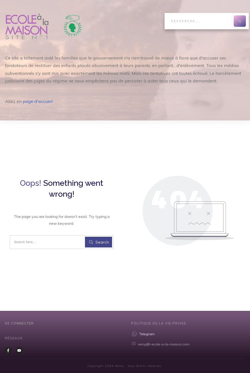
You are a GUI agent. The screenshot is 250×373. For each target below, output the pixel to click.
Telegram (147, 334)
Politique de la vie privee (158, 323)
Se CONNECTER (19, 323)
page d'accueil (38, 101)
